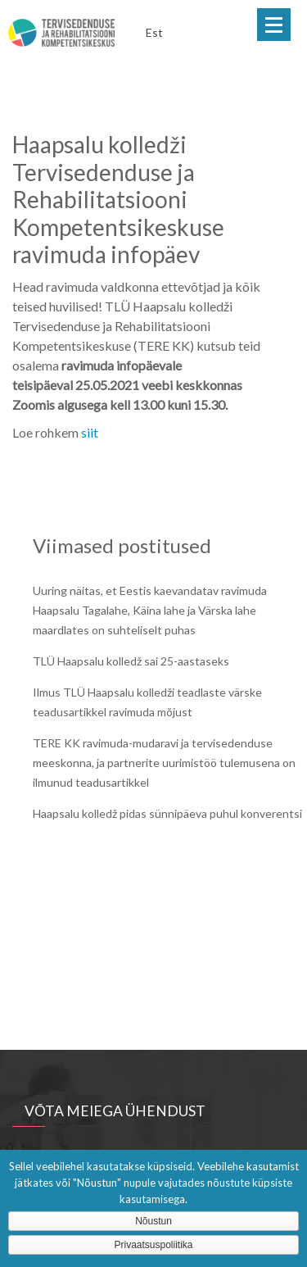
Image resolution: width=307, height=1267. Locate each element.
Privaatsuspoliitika (153, 1245)
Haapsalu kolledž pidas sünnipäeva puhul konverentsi (167, 813)
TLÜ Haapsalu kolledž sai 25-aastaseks (131, 661)
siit (89, 432)
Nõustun (153, 1221)
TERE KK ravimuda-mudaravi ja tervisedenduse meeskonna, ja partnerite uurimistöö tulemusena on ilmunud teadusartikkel (164, 762)
